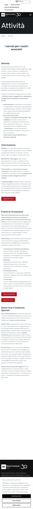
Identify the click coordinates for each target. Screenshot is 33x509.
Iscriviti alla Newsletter (11, 7)
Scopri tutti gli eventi (9, 294)
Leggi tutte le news (8, 199)
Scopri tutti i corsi (8, 300)
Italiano (19, 1)
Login (6, 5)
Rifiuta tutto (16, 505)
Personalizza (17, 500)
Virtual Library (9, 10)
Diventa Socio (15, 5)
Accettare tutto (16, 496)
